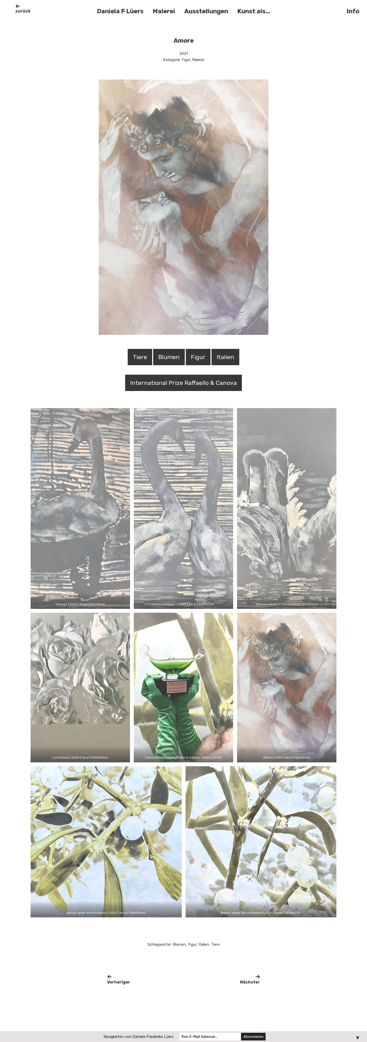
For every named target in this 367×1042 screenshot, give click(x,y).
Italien (203, 944)
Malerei (164, 11)
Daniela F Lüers (120, 11)
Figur (186, 59)
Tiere (215, 944)
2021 (183, 53)
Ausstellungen (206, 11)
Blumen (179, 944)
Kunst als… (253, 11)
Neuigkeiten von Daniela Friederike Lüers (138, 1036)
